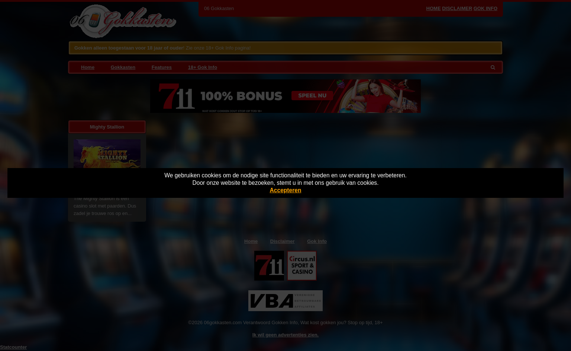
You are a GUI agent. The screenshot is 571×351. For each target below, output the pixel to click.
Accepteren (285, 190)
